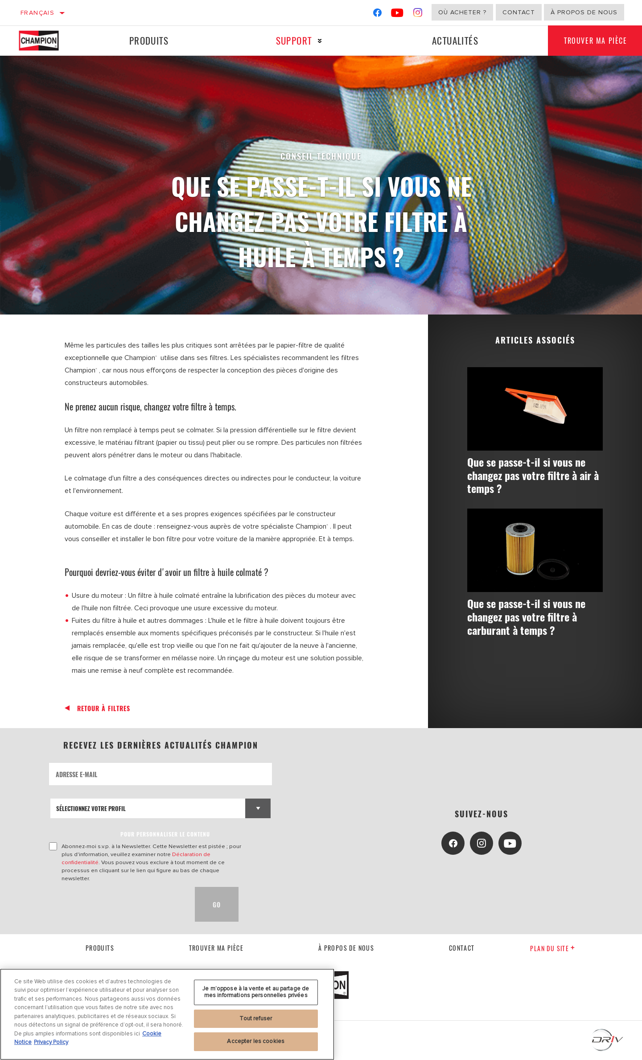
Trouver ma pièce (216, 947)
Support (292, 40)
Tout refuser (255, 1018)
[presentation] (117, 904)
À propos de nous (584, 12)
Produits (148, 40)
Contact (518, 12)
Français (37, 13)
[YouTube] (397, 14)
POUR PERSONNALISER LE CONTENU (165, 834)
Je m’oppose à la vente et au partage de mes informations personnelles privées (255, 992)
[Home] (46, 40)
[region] (167, 1014)
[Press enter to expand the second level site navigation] (318, 41)
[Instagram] (418, 14)
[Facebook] (377, 14)
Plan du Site (552, 948)
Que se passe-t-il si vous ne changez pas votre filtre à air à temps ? (533, 475)
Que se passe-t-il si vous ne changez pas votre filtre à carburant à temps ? (530, 617)
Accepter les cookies (255, 1041)
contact (462, 947)
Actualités (452, 40)
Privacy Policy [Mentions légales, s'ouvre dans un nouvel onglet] (51, 1042)
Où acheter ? (462, 12)
